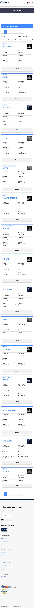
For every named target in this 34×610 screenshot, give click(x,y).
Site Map (3, 580)
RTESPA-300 (7, 108)
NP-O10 (5, 380)
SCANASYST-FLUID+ (10, 198)
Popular (5, 74)
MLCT (4, 138)
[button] (24, 3)
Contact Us (4, 538)
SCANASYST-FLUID (9, 410)
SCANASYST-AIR (8, 47)
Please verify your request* (7, 525)
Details (17, 68)
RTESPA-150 (7, 290)
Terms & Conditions (6, 562)
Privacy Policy (4, 565)
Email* (2, 519)
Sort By (3, 36)
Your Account (4, 545)
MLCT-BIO (6, 471)
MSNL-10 (5, 259)
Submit (4, 529)
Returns (3, 555)
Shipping (3, 552)
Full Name (3, 513)
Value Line (5, 225)
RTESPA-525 (7, 441)
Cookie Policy (4, 569)
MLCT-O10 (6, 349)
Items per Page (22, 36)
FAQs (2, 559)
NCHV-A (5, 228)
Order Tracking (4, 541)
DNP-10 (5, 168)
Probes (3, 7)
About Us (3, 576)
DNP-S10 (5, 319)
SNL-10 (5, 77)
